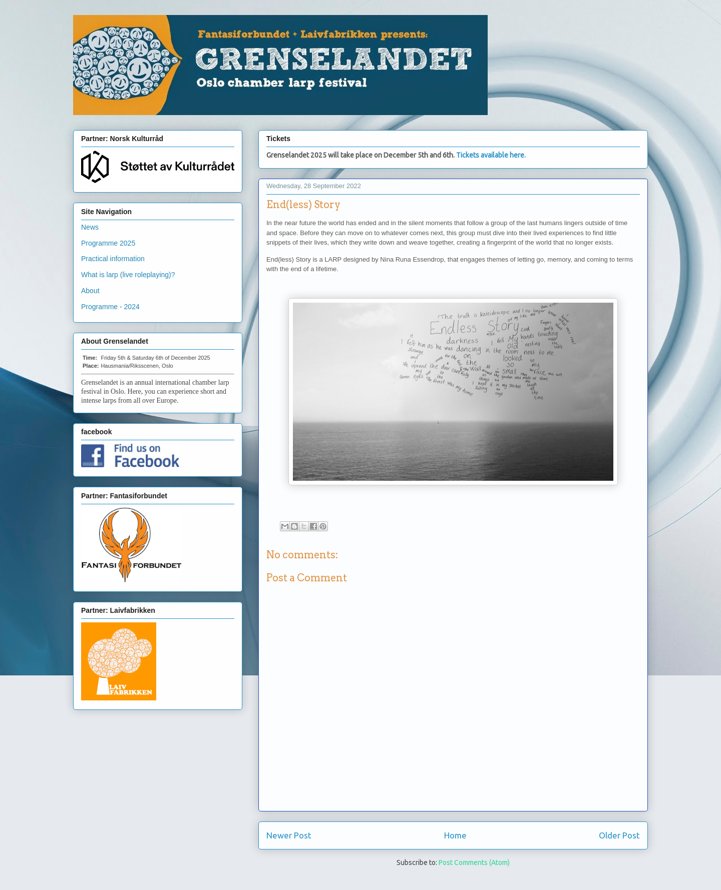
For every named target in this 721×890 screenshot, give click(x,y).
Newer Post (288, 835)
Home (455, 835)
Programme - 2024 (110, 307)
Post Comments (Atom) (474, 862)
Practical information (113, 259)
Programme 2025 (108, 243)
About (90, 291)
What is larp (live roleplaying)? (128, 275)
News (90, 227)
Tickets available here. (491, 155)
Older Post (619, 835)
